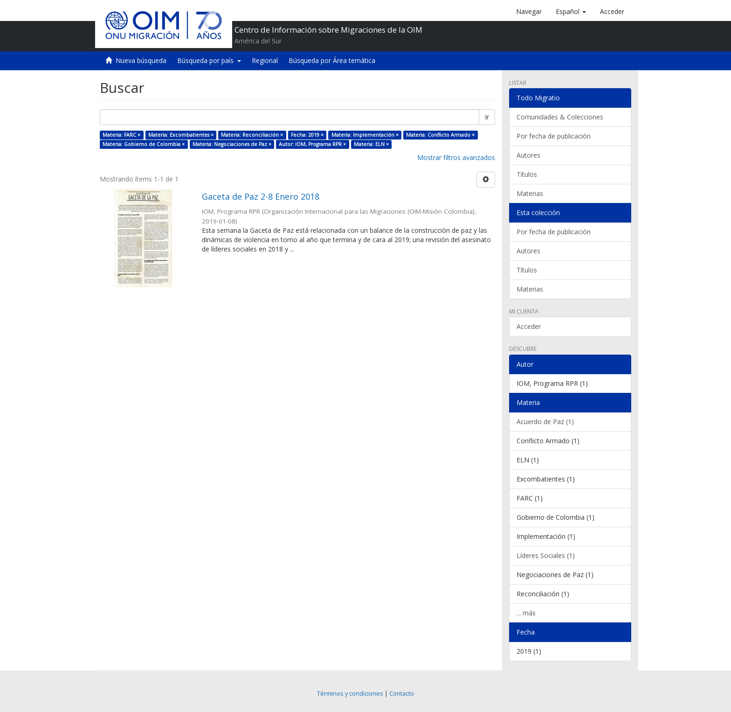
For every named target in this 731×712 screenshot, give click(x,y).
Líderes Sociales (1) (546, 555)
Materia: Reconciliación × (252, 135)
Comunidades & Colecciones (560, 116)
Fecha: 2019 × (307, 135)
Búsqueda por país (209, 60)
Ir (487, 116)
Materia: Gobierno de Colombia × (144, 144)
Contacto (401, 694)
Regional (265, 60)
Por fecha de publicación (554, 136)
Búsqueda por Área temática (332, 60)
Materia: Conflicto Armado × (440, 135)
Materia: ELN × (371, 144)
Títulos (527, 174)
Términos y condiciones (350, 694)
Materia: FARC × (121, 135)
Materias (530, 193)
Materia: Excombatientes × (181, 135)
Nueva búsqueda (141, 60)
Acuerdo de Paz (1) (545, 421)
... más (526, 612)
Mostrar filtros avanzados (456, 157)
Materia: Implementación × (365, 135)
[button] (571, 11)
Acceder (529, 326)
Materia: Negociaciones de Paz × (232, 144)
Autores (528, 155)
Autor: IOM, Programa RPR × (312, 144)
